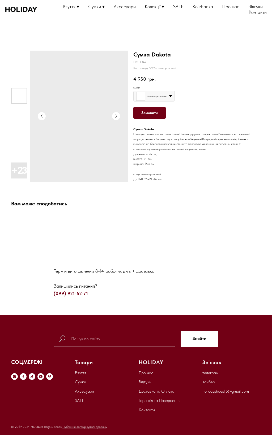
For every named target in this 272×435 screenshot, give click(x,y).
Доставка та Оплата (156, 391)
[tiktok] (32, 376)
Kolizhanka (203, 6)
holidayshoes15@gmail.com (225, 391)
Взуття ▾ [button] (71, 6)
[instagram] (14, 376)
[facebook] (23, 376)
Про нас (230, 6)
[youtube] (40, 376)
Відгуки (255, 6)
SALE (178, 6)
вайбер (208, 381)
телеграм (210, 372)
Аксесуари (125, 6)
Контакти (258, 12)
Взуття (80, 372)
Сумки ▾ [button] (96, 6)
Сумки (80, 381)
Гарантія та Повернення (159, 400)
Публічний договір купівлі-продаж (84, 427)
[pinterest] (49, 376)
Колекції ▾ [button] (154, 6)
